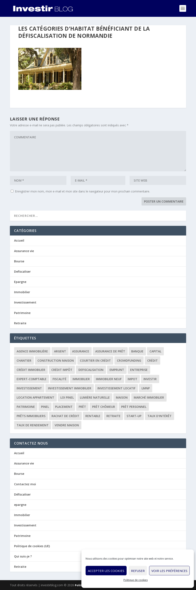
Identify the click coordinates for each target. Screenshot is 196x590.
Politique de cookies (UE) (32, 546)
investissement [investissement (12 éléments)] (29, 388)
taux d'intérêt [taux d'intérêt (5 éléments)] (159, 416)
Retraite (20, 323)
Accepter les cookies (106, 571)
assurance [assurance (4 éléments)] (80, 351)
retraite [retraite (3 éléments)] (113, 416)
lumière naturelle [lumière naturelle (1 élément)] (95, 397)
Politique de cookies (135, 580)
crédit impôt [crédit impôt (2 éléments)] (61, 370)
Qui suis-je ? (23, 556)
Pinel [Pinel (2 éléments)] (45, 407)
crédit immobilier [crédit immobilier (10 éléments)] (31, 370)
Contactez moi (25, 484)
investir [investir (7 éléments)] (150, 379)
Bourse (19, 261)
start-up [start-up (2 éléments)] (134, 416)
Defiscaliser (22, 271)
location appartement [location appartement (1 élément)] (35, 397)
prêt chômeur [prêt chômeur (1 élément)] (103, 407)
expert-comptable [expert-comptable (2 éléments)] (31, 379)
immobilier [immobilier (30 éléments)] (81, 379)
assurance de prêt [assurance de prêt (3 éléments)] (110, 351)
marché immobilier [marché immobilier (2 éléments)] (149, 397)
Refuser (138, 571)
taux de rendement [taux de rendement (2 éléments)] (33, 425)
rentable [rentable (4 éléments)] (92, 416)
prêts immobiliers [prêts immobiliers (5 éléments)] (31, 416)
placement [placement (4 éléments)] (64, 407)
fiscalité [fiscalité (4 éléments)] (59, 379)
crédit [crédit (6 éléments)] (152, 360)
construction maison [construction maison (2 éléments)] (55, 360)
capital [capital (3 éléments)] (155, 351)
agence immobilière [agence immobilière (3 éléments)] (32, 351)
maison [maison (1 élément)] (122, 397)
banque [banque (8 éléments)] (137, 351)
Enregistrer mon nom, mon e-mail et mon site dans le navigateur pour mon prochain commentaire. (82, 191)
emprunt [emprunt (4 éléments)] (117, 370)
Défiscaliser (22, 494)
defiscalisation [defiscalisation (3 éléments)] (90, 370)
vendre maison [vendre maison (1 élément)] (67, 425)
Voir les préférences (169, 571)
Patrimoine (22, 313)
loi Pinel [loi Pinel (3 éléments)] (67, 397)
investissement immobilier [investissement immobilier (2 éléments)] (69, 388)
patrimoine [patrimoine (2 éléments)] (26, 407)
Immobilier (22, 292)
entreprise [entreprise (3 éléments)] (139, 370)
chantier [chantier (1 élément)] (24, 360)
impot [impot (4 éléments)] (132, 379)
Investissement (25, 302)
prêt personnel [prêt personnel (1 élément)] (133, 407)
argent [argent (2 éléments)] (60, 351)
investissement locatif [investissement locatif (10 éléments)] (116, 388)
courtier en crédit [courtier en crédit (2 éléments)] (95, 360)
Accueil (19, 240)
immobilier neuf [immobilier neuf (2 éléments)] (109, 379)
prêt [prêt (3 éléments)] (82, 407)
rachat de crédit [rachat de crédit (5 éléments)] (65, 416)
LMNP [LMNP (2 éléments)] (146, 388)
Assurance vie (24, 251)
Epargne (20, 282)
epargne (20, 505)
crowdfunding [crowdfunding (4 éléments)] (129, 360)
